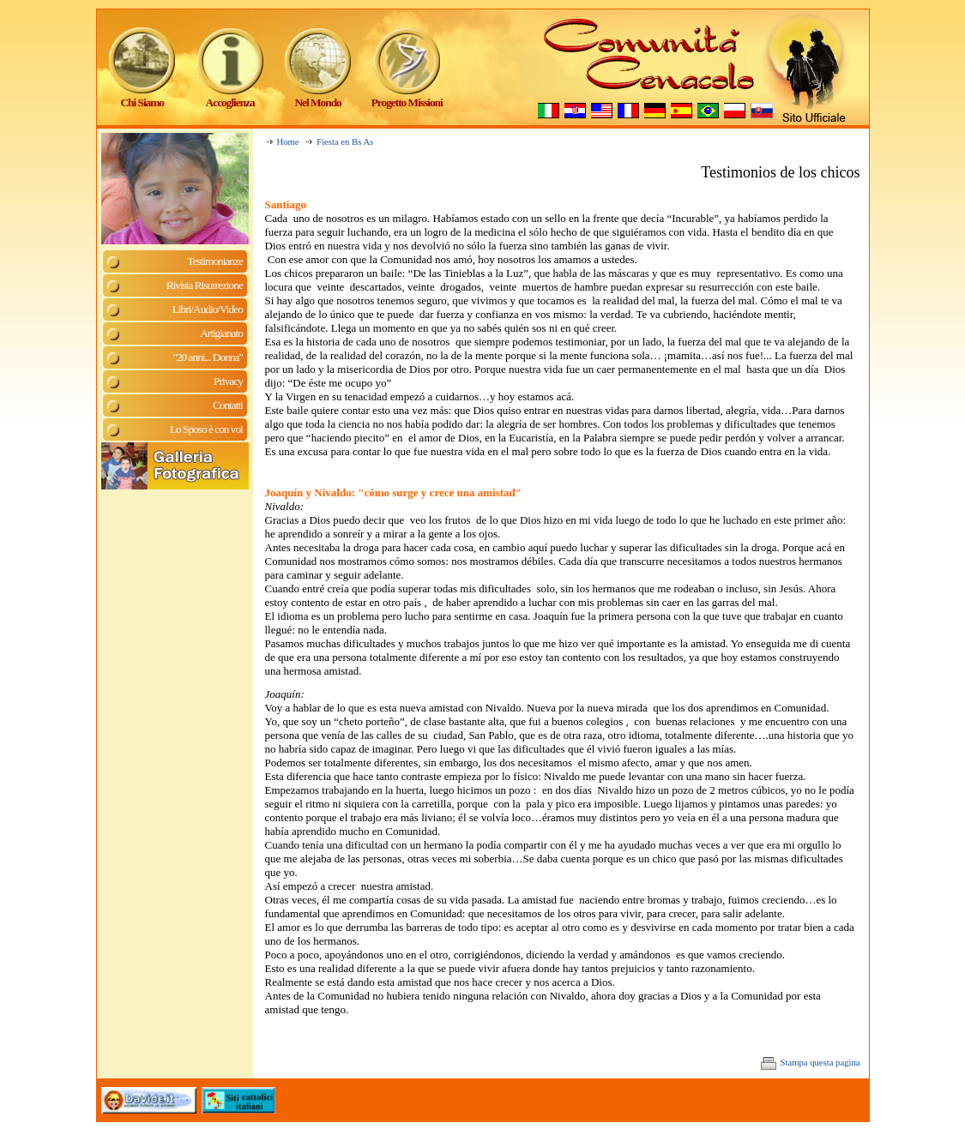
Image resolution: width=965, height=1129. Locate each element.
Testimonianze (215, 261)
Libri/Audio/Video (207, 309)
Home (288, 142)
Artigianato (221, 333)
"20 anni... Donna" (207, 357)
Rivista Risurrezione (204, 285)
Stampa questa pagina (810, 1062)
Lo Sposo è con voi (206, 429)
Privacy (228, 381)
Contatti (228, 405)
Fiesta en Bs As (345, 142)
